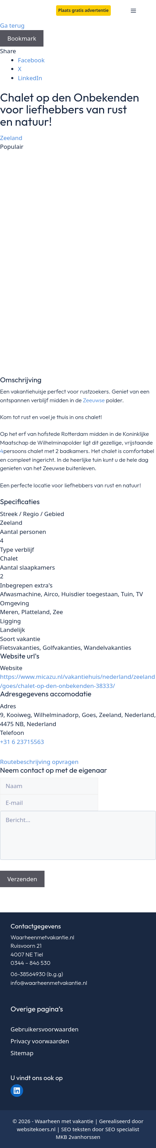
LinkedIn (30, 78)
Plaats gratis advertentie (83, 10)
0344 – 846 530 (30, 962)
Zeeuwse (94, 400)
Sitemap (22, 1053)
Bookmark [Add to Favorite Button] (21, 38)
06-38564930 (28, 973)
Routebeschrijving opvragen (39, 762)
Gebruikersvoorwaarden (45, 1029)
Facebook (31, 60)
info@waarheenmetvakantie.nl (49, 982)
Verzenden (22, 879)
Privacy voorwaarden (40, 1041)
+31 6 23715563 (22, 742)
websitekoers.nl (36, 1129)
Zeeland (11, 138)
